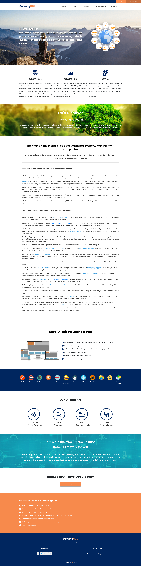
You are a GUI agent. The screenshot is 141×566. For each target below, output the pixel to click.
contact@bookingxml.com (97, 554)
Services (63, 543)
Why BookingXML (100, 6)
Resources (89, 543)
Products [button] (74, 6)
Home (63, 6)
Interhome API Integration (59, 279)
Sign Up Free (71, 484)
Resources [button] (115, 6)
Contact (100, 543)
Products (53, 543)
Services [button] (86, 6)
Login (121, 1)
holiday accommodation (60, 223)
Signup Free (133, 1)
